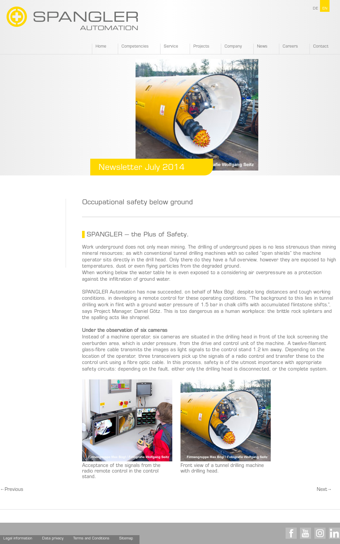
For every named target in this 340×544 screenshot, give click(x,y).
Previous (11, 490)
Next (324, 490)
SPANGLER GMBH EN (72, 18)
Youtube (305, 533)
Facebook (291, 533)
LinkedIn (334, 533)
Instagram (320, 533)
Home (101, 47)
